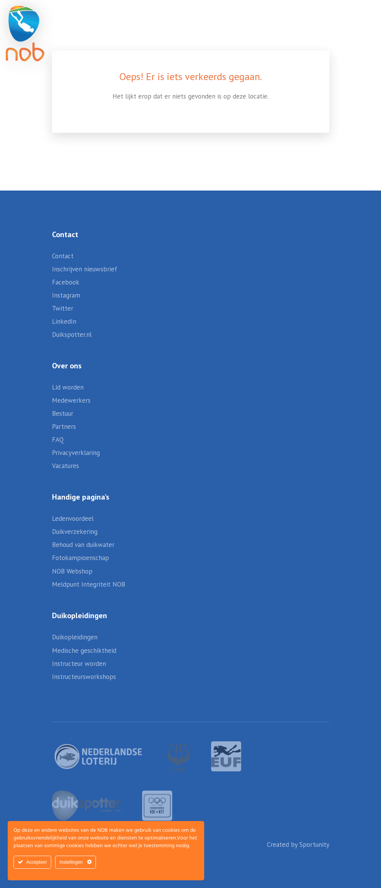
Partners (64, 426)
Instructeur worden (79, 663)
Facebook (65, 282)
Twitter (62, 308)
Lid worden (68, 387)
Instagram (66, 295)
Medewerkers (71, 400)
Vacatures (65, 466)
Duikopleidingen (74, 637)
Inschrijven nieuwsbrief (84, 269)
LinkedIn (64, 321)
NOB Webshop (72, 571)
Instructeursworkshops (84, 676)
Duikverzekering (74, 531)
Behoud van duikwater (83, 544)
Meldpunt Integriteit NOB (88, 584)
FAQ (58, 439)
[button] (350, 23)
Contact (63, 256)
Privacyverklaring (76, 452)
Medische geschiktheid (84, 650)
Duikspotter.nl (72, 334)
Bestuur (62, 413)
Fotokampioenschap (80, 558)
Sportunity (314, 844)
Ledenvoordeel (73, 518)
